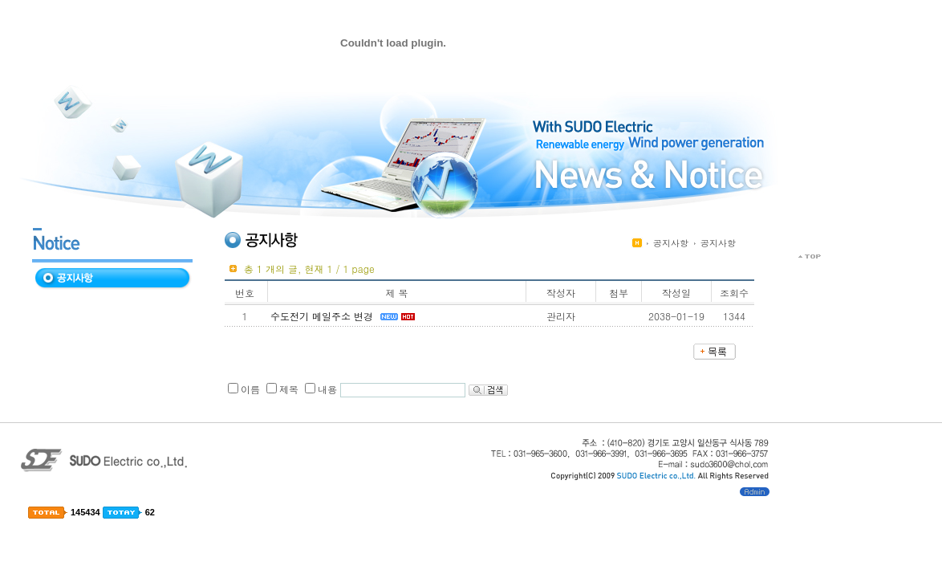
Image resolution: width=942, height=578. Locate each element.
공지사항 (670, 243)
